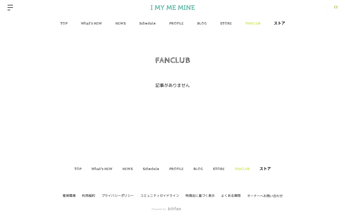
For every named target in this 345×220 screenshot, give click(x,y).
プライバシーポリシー (117, 196)
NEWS (120, 23)
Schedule (147, 23)
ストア (279, 23)
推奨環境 (69, 196)
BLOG (202, 23)
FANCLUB (252, 23)
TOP (63, 23)
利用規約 (88, 196)
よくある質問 (231, 196)
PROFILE (176, 23)
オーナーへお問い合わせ (265, 196)
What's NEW (91, 23)
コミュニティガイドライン (159, 196)
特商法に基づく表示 (200, 196)
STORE (226, 23)
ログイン (328, 7)
